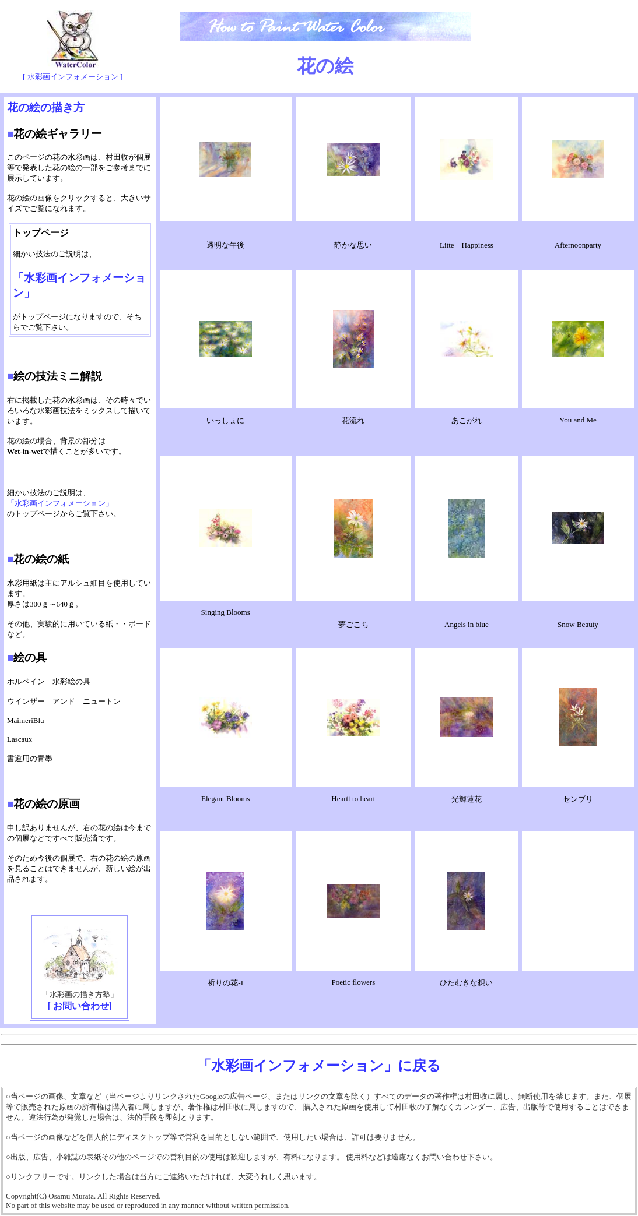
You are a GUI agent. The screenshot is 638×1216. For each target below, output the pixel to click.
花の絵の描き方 (46, 107)
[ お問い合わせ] (80, 1006)
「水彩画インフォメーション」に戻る (319, 1065)
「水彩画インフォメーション (56, 503)
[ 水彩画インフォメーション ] (72, 76)
